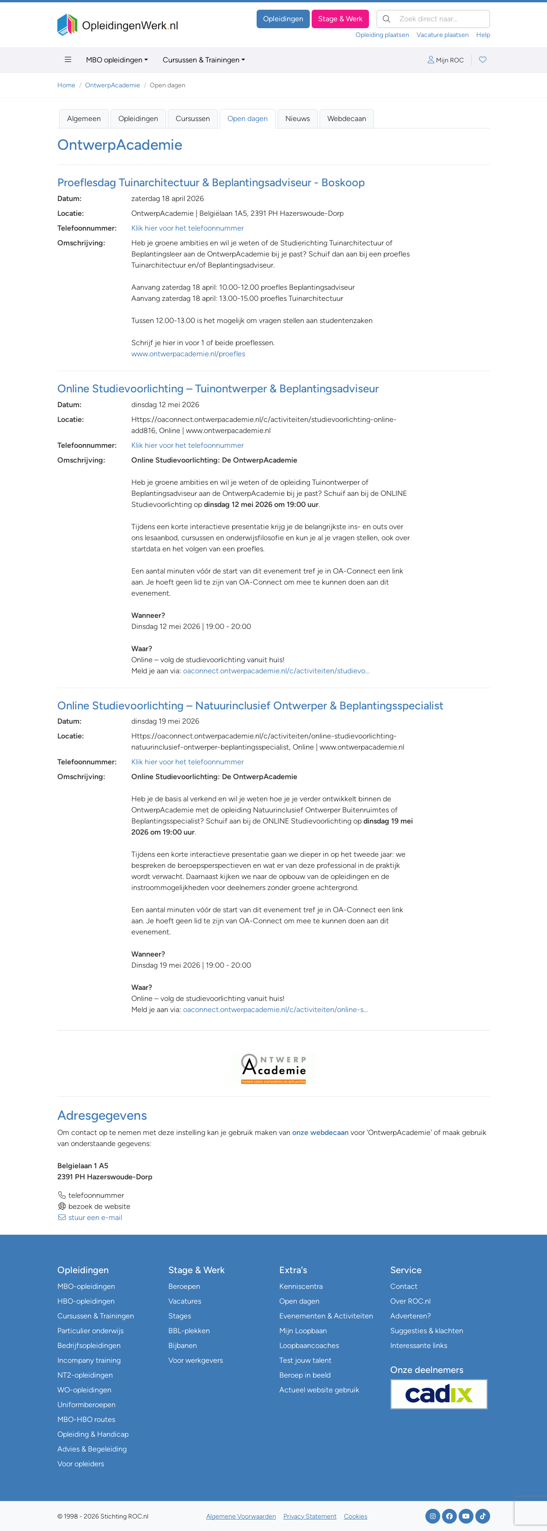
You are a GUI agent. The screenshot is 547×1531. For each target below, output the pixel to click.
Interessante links (418, 1345)
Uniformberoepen (86, 1404)
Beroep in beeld (305, 1375)
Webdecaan (346, 118)
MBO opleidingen (114, 59)
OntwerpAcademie (112, 85)
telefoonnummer (90, 1195)
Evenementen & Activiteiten (326, 1315)
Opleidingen (283, 18)
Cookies (356, 1516)
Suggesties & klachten (426, 1330)
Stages (179, 1315)
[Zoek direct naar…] (433, 19)
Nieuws (297, 118)
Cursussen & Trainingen (201, 59)
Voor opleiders (80, 1463)
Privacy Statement (310, 1516)
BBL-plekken (189, 1330)
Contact (404, 1286)
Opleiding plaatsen (382, 35)
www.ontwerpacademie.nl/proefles (188, 353)
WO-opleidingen (84, 1389)
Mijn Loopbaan (303, 1330)
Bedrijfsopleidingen (89, 1345)
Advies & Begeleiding (92, 1449)
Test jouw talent (305, 1360)
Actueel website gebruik (319, 1389)
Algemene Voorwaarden (241, 1516)
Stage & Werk (340, 18)
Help (483, 35)
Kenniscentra (301, 1286)
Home (66, 85)
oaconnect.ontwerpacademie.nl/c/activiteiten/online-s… (275, 1009)
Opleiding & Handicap (93, 1434)
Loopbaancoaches (309, 1345)
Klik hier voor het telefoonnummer (187, 228)
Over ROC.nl (410, 1301)
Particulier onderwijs (90, 1330)
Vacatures (184, 1301)
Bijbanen (182, 1345)
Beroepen (184, 1286)
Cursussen (193, 118)
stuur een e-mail (89, 1217)
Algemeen (84, 118)
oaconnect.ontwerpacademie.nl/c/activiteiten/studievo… (276, 670)
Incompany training (89, 1360)
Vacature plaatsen (443, 35)
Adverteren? (410, 1315)
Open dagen (247, 118)
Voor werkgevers (195, 1360)
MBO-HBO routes (86, 1419)
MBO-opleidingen (86, 1286)
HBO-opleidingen (86, 1301)
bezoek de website (93, 1206)
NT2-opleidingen (85, 1375)
